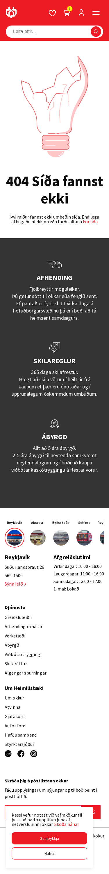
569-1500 (14, 575)
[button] (49, 838)
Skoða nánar (66, 824)
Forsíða (90, 221)
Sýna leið (15, 584)
